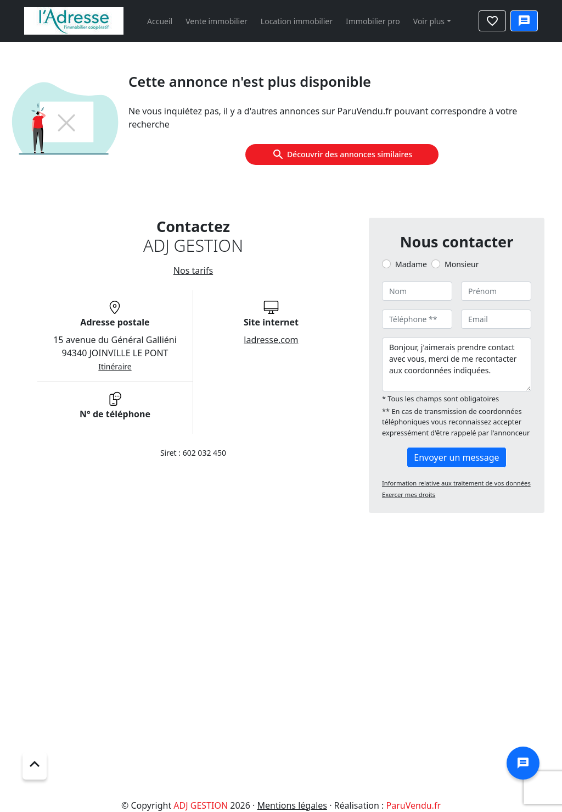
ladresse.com (271, 340)
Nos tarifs (193, 270)
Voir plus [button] (429, 21)
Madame (411, 264)
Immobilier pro (373, 21)
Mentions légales (292, 805)
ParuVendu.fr (413, 805)
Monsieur (462, 264)
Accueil (159, 21)
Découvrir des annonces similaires (342, 154)
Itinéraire (114, 366)
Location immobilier (297, 21)
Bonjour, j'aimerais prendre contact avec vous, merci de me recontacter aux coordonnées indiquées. (456, 364)
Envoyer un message (456, 457)
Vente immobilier (217, 21)
